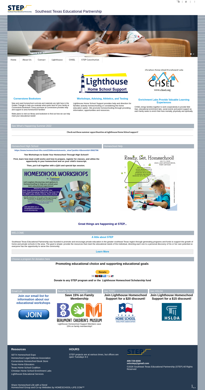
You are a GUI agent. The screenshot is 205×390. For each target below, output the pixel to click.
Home (13, 59)
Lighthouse (57, 59)
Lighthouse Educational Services (27, 374)
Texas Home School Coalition (25, 367)
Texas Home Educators (22, 364)
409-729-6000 (134, 361)
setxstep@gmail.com (138, 363)
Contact (41, 59)
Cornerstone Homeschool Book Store (29, 361)
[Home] (178, 1)
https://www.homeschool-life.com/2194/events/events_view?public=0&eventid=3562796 (56, 150)
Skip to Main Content (149, 369)
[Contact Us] (186, 1)
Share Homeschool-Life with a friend (29, 385)
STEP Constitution (90, 59)
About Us (27, 59)
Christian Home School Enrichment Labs (31, 371)
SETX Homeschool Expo (23, 355)
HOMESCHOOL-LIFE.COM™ (69, 387)
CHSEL (72, 59)
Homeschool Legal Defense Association (30, 358)
